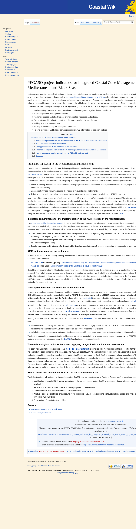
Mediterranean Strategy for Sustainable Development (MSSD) (77, 266)
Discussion (35, 22)
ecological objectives (72, 311)
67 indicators (70, 305)
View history (96, 22)
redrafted (88, 298)
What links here (11, 59)
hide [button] (72, 134)
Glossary (8, 47)
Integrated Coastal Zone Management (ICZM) (85, 97)
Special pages (10, 65)
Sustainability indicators (41, 413)
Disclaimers (56, 466)
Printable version (11, 67)
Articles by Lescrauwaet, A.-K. (52, 451)
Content (8, 34)
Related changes (11, 62)
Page (27, 22)
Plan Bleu (35, 266)
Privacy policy (31, 466)
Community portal (11, 37)
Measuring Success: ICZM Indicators (46, 409)
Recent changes (11, 39)
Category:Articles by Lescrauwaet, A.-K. (88, 442)
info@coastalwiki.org (65, 473)
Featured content (11, 50)
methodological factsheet (77, 349)
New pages (9, 53)
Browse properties (12, 75)
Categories (33, 451)
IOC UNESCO (37, 263)
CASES (67, 339)
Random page (10, 42)
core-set (88, 318)
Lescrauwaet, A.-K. (113, 421)
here (121, 213)
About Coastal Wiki (44, 466)
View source (85, 22)
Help (7, 45)
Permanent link (10, 70)
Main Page (9, 31)
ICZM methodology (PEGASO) (80, 451)
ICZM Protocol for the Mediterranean (46, 223)
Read (77, 22)
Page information (11, 72)
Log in (131, 16)
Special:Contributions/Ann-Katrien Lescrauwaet (104, 445)
